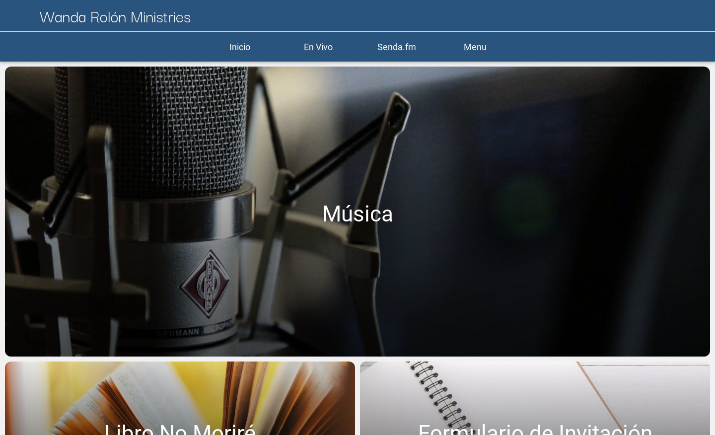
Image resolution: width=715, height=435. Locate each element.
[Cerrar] (20, 16)
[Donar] (669, 16)
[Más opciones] (695, 16)
